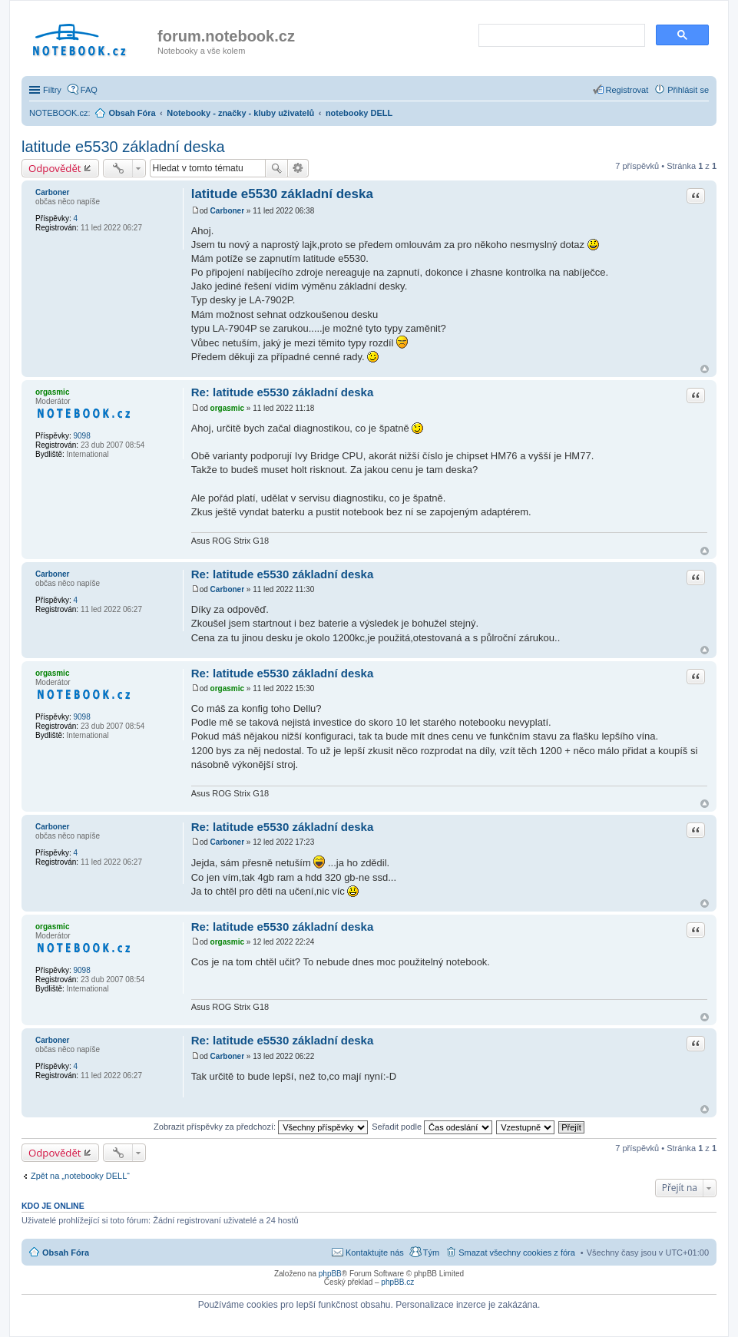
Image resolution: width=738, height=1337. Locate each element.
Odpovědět (54, 168)
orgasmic (52, 392)
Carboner (52, 192)
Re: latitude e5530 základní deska (282, 392)
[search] (560, 36)
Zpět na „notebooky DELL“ (80, 1175)
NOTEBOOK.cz (58, 112)
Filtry (52, 89)
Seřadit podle (432, 1126)
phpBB (330, 1273)
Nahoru (704, 369)
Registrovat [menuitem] (627, 89)
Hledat (276, 168)
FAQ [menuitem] (89, 89)
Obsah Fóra (65, 1252)
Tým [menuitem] (431, 1252)
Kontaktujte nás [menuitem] (375, 1252)
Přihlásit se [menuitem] (688, 89)
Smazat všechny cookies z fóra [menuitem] (516, 1252)
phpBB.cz (397, 1282)
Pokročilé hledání (298, 168)
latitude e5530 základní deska (123, 146)
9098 (81, 436)
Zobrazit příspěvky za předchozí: (261, 1126)
